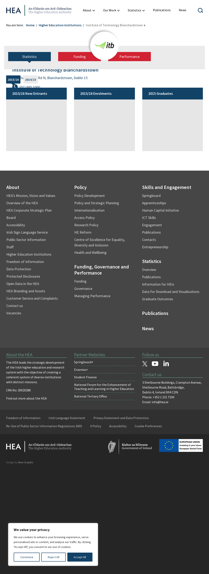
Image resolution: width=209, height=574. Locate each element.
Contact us (14, 410)
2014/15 (30, 184)
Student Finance (85, 481)
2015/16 (13, 184)
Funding (79, 161)
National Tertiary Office (90, 501)
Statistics (29, 161)
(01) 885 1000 (30, 87)
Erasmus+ (81, 474)
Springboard (151, 300)
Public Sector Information (26, 344)
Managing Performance (92, 400)
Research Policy (86, 329)
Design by (19, 566)
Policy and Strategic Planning (96, 307)
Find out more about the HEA (26, 503)
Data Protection (18, 373)
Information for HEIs (158, 388)
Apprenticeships (154, 307)
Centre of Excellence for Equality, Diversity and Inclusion (99, 347)
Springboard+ (83, 466)
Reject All (53, 557)
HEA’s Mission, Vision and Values (30, 300)
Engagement (152, 329)
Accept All (80, 557)
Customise (26, 557)
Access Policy (84, 322)
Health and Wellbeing (90, 356)
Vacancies (13, 417)
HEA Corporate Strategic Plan (29, 314)
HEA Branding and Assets (25, 395)
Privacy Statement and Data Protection (121, 522)
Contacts (149, 344)
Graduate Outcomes (157, 403)
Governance (83, 393)
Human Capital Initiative (160, 314)
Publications (151, 336)
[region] (53, 544)
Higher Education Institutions (60, 25)
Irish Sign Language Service (27, 336)
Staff (9, 351)
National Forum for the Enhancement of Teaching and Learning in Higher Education (104, 491)
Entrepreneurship (155, 351)
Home (30, 25)
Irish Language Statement (67, 522)
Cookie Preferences (148, 530)
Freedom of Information (25, 366)
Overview (149, 374)
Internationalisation (89, 314)
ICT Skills (149, 322)
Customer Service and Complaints (32, 402)
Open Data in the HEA (22, 388)
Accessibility (15, 329)
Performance (129, 161)
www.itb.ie (28, 96)
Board (11, 322)
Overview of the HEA (22, 307)
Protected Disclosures (23, 380)
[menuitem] (88, 10)
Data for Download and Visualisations (170, 396)
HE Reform (82, 336)
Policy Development (89, 300)
